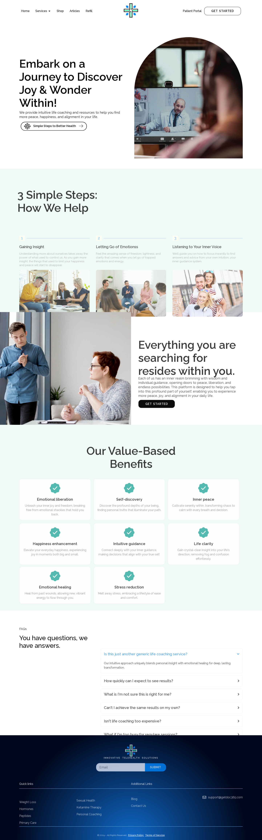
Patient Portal (192, 11)
